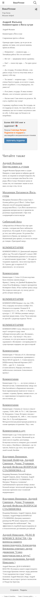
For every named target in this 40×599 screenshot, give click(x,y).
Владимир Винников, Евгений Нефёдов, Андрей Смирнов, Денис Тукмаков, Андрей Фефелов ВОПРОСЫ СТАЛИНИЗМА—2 (20, 463)
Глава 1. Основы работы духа (27, 596)
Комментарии (11, 273)
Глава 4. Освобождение (11, 596)
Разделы (23, 590)
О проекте (14, 590)
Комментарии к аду (14, 430)
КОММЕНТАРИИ (13, 247)
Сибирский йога (12, 221)
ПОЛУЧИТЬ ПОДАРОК (15, 141)
